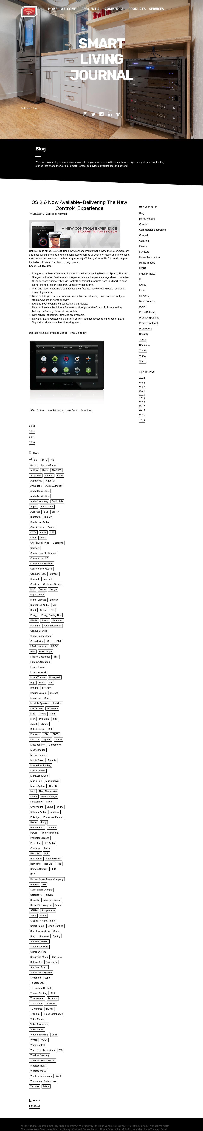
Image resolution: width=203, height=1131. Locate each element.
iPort (32, 718)
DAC (32, 588)
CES (52, 531)
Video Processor (39, 1023)
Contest (143, 234)
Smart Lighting (55, 925)
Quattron (35, 847)
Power (142, 305)
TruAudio (52, 997)
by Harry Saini (147, 218)
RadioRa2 (35, 852)
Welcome (68, 9)
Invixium (57, 702)
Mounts (52, 759)
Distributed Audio (39, 604)
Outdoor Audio (38, 811)
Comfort (144, 223)
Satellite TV (36, 894)
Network (144, 294)
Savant (50, 894)
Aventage (35, 511)
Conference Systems (41, 568)
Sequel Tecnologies (40, 904)
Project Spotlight (148, 322)
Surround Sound (38, 966)
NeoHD (53, 785)
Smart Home (87, 409)
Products (137, 9)
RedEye (48, 863)
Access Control (49, 464)
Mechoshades (37, 749)
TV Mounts (36, 1008)
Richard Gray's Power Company (46, 878)
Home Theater (37, 676)
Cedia (43, 531)
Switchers (35, 977)
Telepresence (37, 982)
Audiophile (57, 500)
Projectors (35, 842)
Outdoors (54, 811)
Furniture (144, 250)
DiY (54, 604)
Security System (51, 899)
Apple (60, 474)
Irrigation (44, 718)
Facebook (57, 619)
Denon (42, 588)
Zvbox (46, 1085)
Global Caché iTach (40, 635)
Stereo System (38, 951)
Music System (37, 785)
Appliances (36, 480)
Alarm (45, 469)
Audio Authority (53, 485)
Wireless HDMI (38, 1065)
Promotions (145, 327)
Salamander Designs (41, 889)
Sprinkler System (39, 940)
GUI (49, 640)
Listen (142, 289)
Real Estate (36, 857)
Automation (47, 505)
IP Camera (52, 707)
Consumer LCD (38, 573)
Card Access (37, 526)
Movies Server (37, 769)
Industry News (147, 272)
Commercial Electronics (152, 228)
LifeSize (34, 738)
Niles (49, 800)
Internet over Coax (40, 697)
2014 (142, 419)
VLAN (44, 1039)
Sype (47, 977)
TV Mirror (50, 1002)
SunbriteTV (51, 961)
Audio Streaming (39, 500)
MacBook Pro (37, 744)
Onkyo (50, 806)
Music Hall (36, 780)
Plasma (52, 826)
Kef (50, 728)
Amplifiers (35, 474)
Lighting (46, 738)
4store (33, 464)
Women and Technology (43, 1080)
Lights (142, 283)
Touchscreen (37, 997)
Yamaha (34, 1085)
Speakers (144, 344)
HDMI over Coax (39, 645)
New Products (147, 300)
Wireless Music (38, 1070)
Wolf (58, 1075)
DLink (33, 609)
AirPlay (34, 469)
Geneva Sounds (38, 630)
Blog (35, 108)
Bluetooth (35, 516)
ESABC (34, 619)
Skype (43, 914)
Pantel (33, 821)
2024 (142, 376)
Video (142, 355)
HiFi (56, 656)
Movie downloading (40, 764)
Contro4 (34, 578)
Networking (36, 800)
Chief (33, 536)
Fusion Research (52, 624)
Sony (33, 935)
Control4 (62, 213)
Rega (58, 863)
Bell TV (55, 511)
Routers (34, 883)
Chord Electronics (39, 542)
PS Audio (50, 842)
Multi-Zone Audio (39, 775)
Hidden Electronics (40, 656)
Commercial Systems (41, 562)
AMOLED (56, 469)
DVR (52, 609)
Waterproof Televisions (42, 1049)
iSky (55, 718)
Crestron (34, 583)
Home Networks (39, 671)
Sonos (142, 338)
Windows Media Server (42, 1059)
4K (52, 459)
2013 (32, 425)
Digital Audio (37, 593)
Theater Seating (38, 992)
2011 (32, 436)
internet (54, 692)
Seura (58, 904)
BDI (46, 511)
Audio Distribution (39, 490)
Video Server (37, 1028)
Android (49, 474)
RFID (53, 868)
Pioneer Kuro (37, 826)
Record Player (53, 857)
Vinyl (54, 1033)
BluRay (48, 516)
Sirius (33, 914)
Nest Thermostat (48, 790)
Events (143, 245)
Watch (142, 360)
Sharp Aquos (48, 909)
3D (35, 459)
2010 (32, 441)
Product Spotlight (149, 316)
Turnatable (36, 1002)
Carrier (51, 526)
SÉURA (34, 909)
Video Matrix (37, 1018)
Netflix (33, 795)
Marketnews (55, 744)
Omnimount (36, 806)
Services (156, 9)
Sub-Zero (57, 956)
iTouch (33, 723)
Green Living (36, 640)
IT (140, 278)
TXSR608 (35, 1013)
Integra (34, 687)
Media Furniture (38, 754)
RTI (44, 883)
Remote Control (38, 868)
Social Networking (40, 930)
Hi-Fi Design (45, 650)
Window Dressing (39, 1054)
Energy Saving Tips (51, 614)
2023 (142, 382)
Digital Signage (38, 599)
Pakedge (35, 816)
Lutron (58, 738)
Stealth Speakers (39, 945)
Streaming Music (39, 956)
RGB (32, 873)
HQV (32, 681)
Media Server (37, 759)
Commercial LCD (39, 557)
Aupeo (33, 505)
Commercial (115, 9)
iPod (52, 712)
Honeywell (54, 676)
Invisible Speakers (40, 702)
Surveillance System (41, 971)
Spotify (56, 935)
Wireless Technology (41, 1075)
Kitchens (35, 733)
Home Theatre (147, 261)
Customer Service (52, 583)
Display (54, 599)
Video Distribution (53, 1013)
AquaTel (50, 480)
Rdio (46, 852)
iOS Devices (36, 707)
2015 (142, 414)
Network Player (49, 795)
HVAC (142, 267)
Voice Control (37, 1044)
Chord (43, 536)
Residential (91, 9)
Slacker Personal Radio (42, 920)
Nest (32, 790)
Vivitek (33, 1039)
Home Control (72, 409)
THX (53, 992)
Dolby (43, 609)
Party (43, 821)
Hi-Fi (32, 650)
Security (143, 333)
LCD (45, 733)
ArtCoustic (36, 485)
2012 (32, 430)
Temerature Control (40, 987)
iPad (32, 712)
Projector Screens (39, 837)
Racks (46, 847)
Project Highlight (50, 832)
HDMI (58, 640)
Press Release (147, 311)
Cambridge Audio (39, 521)
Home (52, 9)
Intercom (46, 687)
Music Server (52, 780)
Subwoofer (36, 961)
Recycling (35, 863)
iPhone (42, 712)
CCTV (33, 531)
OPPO (60, 806)
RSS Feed (34, 1105)
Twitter (49, 1008)
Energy (34, 614)
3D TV (44, 459)
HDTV (54, 645)
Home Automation (55, 409)
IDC (51, 681)
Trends (143, 349)
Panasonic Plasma (53, 816)
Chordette (58, 542)
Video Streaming (39, 1033)
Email (164, 1128)
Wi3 (61, 1049)
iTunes (44, 723)
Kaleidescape (37, 728)
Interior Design (38, 692)
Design (53, 588)
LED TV (55, 733)
